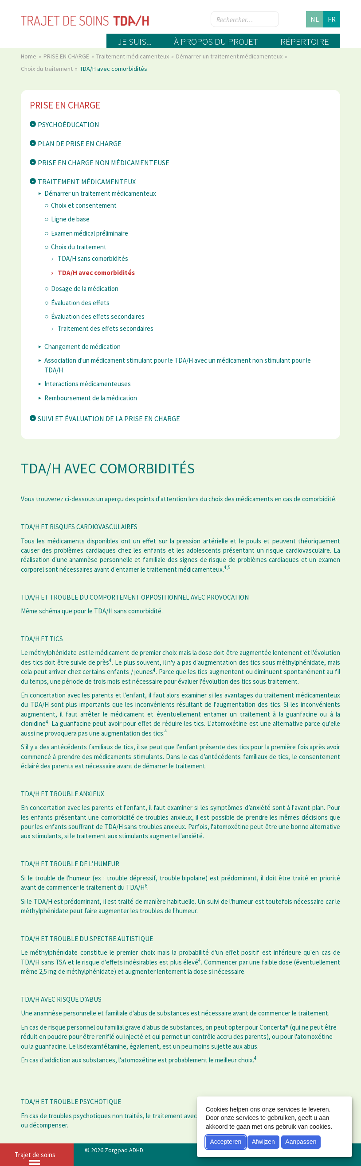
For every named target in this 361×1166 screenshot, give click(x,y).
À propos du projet (216, 41)
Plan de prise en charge (80, 143)
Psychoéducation (68, 124)
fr (332, 19)
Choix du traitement (47, 69)
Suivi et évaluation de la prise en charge (109, 418)
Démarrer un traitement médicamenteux (230, 56)
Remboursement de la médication (90, 398)
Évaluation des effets (80, 302)
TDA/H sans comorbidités (93, 258)
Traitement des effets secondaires (105, 328)
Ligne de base (70, 219)
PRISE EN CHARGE (66, 56)
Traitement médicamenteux (133, 56)
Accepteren (225, 1141)
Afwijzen (263, 1141)
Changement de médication (82, 346)
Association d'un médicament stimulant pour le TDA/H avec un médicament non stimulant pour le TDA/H (177, 365)
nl (314, 19)
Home (29, 56)
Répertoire (304, 41)
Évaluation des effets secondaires (98, 316)
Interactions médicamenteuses (87, 384)
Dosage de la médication (84, 288)
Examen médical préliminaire (89, 233)
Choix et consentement (84, 205)
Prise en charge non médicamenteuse (103, 162)
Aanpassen (300, 1141)
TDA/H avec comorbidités (96, 272)
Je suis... (135, 41)
